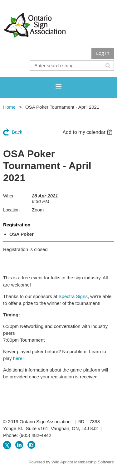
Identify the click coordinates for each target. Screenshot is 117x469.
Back (17, 132)
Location (11, 209)
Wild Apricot (62, 462)
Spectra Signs (73, 296)
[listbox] (88, 132)
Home (9, 107)
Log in (102, 53)
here (17, 358)
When (9, 195)
